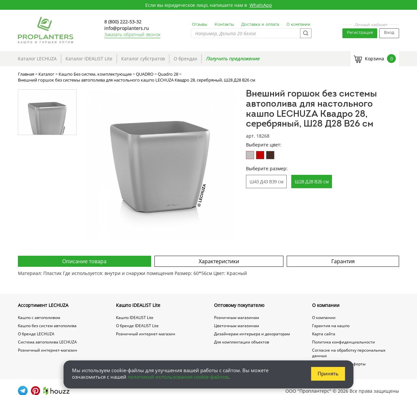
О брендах (185, 58)
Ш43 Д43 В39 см (266, 181)
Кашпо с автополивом (39, 317)
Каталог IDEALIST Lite (88, 58)
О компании (298, 24)
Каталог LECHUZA (37, 58)
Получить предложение (232, 58)
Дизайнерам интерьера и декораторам (252, 334)
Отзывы (199, 24)
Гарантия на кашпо (331, 325)
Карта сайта (323, 334)
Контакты (224, 24)
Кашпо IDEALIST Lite (138, 305)
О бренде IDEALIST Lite (137, 325)
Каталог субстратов (143, 58)
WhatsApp (261, 5)
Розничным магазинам (236, 317)
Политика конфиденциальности (343, 342)
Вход (389, 33)
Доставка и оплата (260, 24)
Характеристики (219, 261)
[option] (160, 164)
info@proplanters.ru (126, 28)
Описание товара (84, 261)
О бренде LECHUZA (36, 334)
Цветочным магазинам (236, 325)
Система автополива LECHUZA (47, 342)
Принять (328, 373)
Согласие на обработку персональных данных (348, 352)
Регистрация (360, 33)
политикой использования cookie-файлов (178, 376)
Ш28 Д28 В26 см (311, 181)
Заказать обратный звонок (132, 34)
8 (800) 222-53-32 (122, 22)
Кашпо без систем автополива (47, 325)
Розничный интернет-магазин (47, 350)
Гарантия (343, 261)
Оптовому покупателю (239, 305)
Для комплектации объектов (241, 342)
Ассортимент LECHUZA (43, 305)
